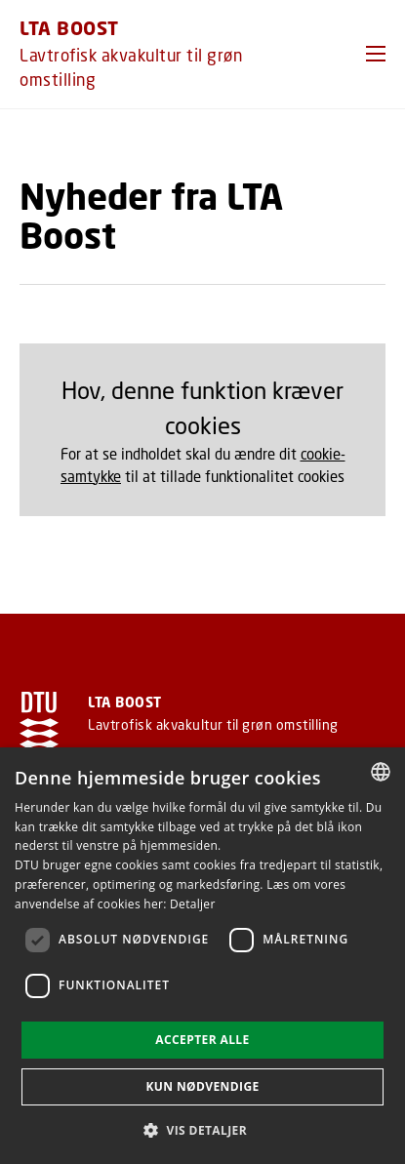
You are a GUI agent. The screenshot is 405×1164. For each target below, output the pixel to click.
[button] (375, 53)
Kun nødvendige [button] (202, 1086)
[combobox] (380, 772)
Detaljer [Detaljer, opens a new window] (193, 904)
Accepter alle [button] (202, 1039)
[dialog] (202, 955)
